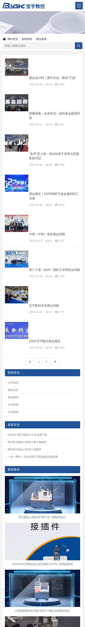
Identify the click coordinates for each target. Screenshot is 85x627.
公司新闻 (11, 302)
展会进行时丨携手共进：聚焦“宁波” (53, 60)
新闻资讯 (27, 38)
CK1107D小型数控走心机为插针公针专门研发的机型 (42, 461)
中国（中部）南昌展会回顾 (48, 159)
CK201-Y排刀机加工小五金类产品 (26, 332)
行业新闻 (11, 309)
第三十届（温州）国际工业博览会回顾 (54, 186)
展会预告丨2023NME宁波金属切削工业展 (54, 137)
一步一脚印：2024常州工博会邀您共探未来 (31, 354)
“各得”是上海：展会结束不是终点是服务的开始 (55, 112)
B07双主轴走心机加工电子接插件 (26, 339)
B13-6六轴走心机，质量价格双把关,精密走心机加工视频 (42, 555)
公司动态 (11, 280)
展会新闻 (41, 38)
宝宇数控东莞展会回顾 (45, 208)
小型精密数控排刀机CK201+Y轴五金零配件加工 (42, 508)
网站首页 (12, 38)
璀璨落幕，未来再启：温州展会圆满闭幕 (54, 87)
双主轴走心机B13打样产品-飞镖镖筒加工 (42, 414)
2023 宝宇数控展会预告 (45, 232)
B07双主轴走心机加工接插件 (23, 346)
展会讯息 (11, 287)
